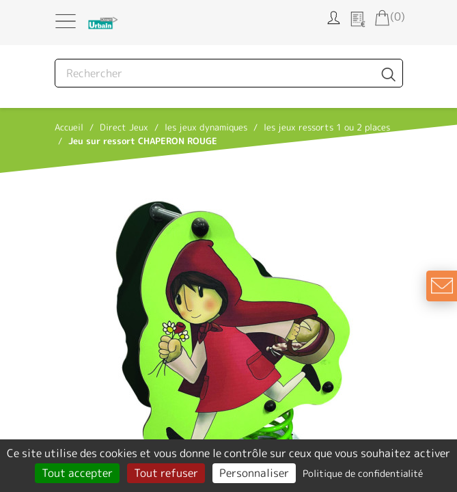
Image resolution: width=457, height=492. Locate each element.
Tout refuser (166, 472)
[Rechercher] (229, 73)
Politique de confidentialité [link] (363, 473)
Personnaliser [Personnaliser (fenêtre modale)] (254, 472)
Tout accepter (77, 472)
